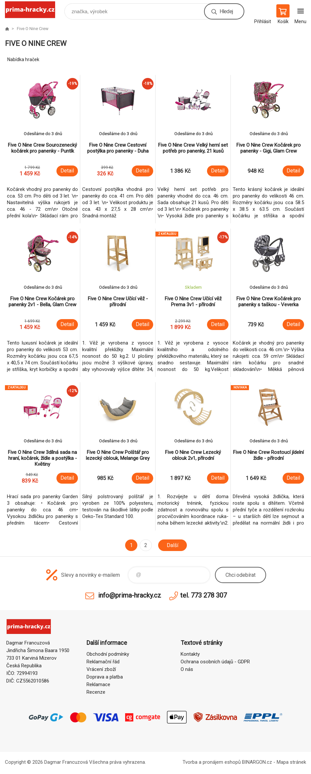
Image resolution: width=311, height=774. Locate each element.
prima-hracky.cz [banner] (34, 9)
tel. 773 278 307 (203, 595)
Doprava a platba (104, 677)
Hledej (226, 11)
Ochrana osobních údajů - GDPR (215, 662)
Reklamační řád (103, 662)
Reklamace (98, 684)
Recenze (95, 692)
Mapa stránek (291, 762)
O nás (187, 669)
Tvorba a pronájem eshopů (212, 762)
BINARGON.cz (257, 762)
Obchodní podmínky (107, 654)
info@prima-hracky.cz (129, 595)
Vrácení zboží (101, 669)
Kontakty (190, 654)
